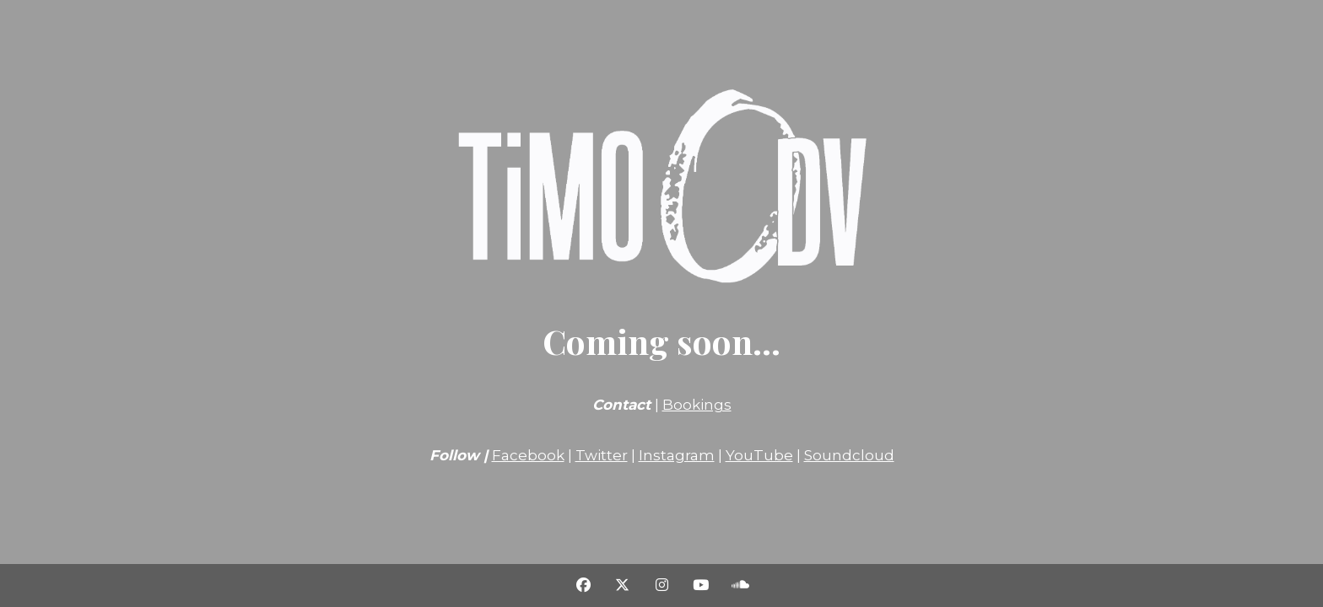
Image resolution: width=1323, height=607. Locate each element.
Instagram (677, 455)
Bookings (697, 404)
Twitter (601, 455)
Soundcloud (849, 455)
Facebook (528, 455)
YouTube (759, 455)
